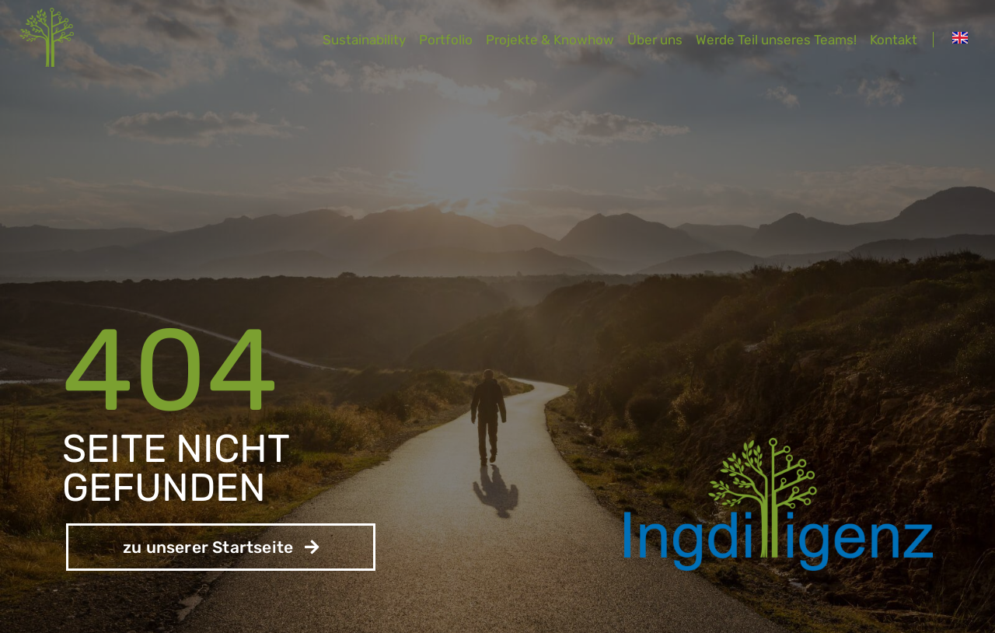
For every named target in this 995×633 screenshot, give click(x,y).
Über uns (655, 39)
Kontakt (893, 39)
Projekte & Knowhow (550, 39)
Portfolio (446, 39)
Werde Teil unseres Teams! (776, 39)
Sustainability (364, 39)
